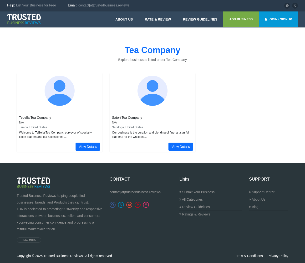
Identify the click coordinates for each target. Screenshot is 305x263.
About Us (124, 19)
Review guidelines (200, 19)
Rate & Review (158, 19)
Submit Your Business (197, 192)
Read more (29, 240)
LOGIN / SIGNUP (278, 19)
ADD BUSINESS (241, 19)
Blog (254, 207)
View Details (88, 147)
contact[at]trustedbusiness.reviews (135, 192)
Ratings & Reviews (194, 214)
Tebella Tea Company (35, 117)
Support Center (261, 192)
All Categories (191, 199)
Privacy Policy (278, 256)
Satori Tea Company (127, 117)
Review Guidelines (194, 207)
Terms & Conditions (248, 256)
